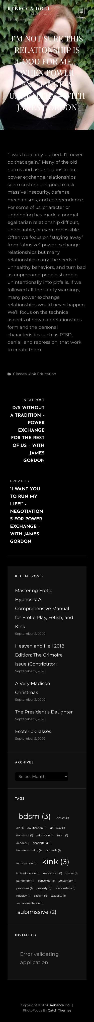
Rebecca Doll (29, 8)
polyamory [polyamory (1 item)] (67, 880)
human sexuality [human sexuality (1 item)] (29, 850)
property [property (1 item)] (43, 888)
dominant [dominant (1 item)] (24, 835)
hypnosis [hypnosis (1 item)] (53, 850)
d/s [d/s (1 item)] (20, 828)
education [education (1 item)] (45, 835)
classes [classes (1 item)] (62, 818)
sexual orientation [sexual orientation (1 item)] (30, 903)
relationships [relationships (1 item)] (65, 888)
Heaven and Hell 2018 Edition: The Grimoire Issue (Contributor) (39, 655)
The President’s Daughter (44, 712)
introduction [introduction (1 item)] (26, 863)
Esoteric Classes (33, 731)
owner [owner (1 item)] (72, 873)
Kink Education (42, 373)
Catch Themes (59, 1010)
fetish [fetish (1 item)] (62, 835)
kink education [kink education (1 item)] (28, 873)
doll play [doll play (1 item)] (57, 828)
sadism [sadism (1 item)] (40, 895)
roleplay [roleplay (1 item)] (23, 895)
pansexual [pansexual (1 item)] (46, 880)
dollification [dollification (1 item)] (37, 828)
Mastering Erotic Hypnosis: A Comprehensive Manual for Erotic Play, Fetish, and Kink (44, 608)
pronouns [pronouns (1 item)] (24, 888)
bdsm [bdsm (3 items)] (34, 816)
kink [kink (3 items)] (55, 861)
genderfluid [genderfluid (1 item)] (42, 843)
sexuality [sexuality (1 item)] (58, 895)
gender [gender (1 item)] (22, 843)
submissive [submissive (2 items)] (37, 912)
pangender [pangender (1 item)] (25, 880)
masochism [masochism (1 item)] (52, 873)
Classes (20, 373)
